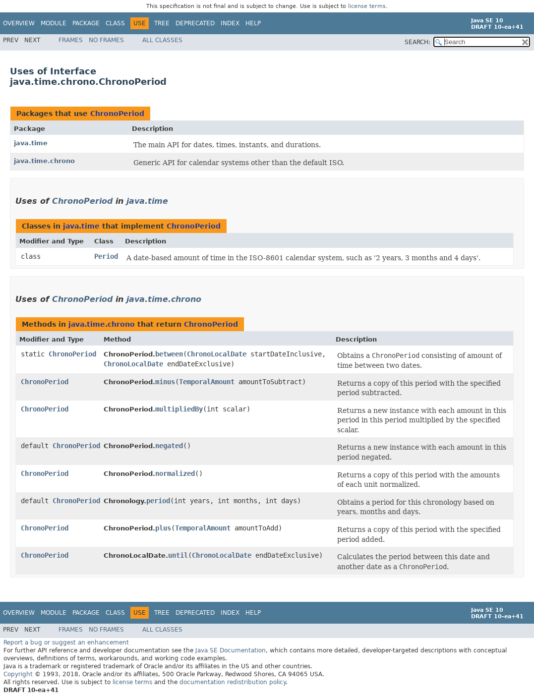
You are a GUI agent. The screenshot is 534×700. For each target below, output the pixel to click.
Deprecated (195, 23)
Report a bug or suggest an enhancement (66, 642)
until (178, 555)
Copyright (18, 674)
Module (53, 23)
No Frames (106, 40)
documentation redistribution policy (232, 682)
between (169, 354)
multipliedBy (179, 409)
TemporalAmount (207, 382)
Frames (71, 40)
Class (115, 23)
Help (253, 23)
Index (230, 23)
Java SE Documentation (230, 650)
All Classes (162, 40)
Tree (162, 23)
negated (169, 446)
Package (86, 23)
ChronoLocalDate (216, 354)
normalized (175, 473)
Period (106, 256)
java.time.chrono (44, 161)
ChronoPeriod (117, 113)
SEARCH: (417, 42)
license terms (367, 6)
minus (165, 382)
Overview (19, 23)
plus (163, 528)
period (158, 501)
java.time (31, 143)
